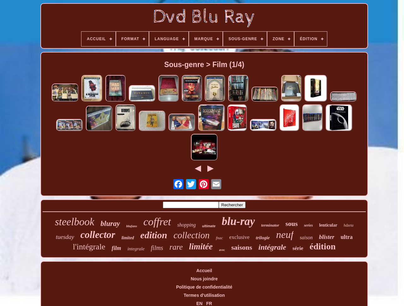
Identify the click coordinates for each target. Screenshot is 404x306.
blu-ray (238, 221)
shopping (186, 225)
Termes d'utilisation (204, 295)
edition (153, 235)
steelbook (74, 222)
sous (292, 224)
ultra (347, 237)
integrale (136, 248)
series (308, 225)
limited (128, 237)
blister (327, 237)
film (116, 248)
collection (192, 235)
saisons (241, 247)
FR (209, 303)
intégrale (272, 247)
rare (176, 247)
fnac (219, 237)
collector (97, 234)
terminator (270, 225)
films (157, 247)
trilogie (263, 237)
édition (323, 246)
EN (199, 303)
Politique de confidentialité (204, 287)
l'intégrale (89, 246)
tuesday (65, 237)
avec (222, 250)
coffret (157, 222)
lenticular (328, 225)
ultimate (208, 226)
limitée (201, 246)
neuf (285, 234)
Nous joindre (204, 278)
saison (306, 237)
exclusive (239, 237)
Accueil (204, 270)
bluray (110, 224)
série (298, 248)
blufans (131, 226)
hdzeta (349, 225)
